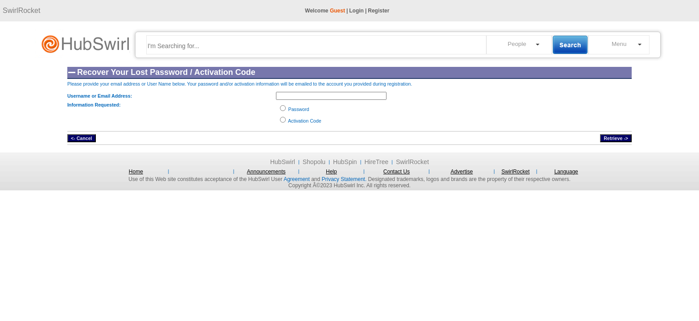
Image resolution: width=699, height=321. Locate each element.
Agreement (297, 179)
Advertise (462, 172)
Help (331, 172)
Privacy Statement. (344, 179)
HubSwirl (282, 161)
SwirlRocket (21, 10)
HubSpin (345, 161)
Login (356, 11)
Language (566, 172)
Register (378, 11)
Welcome (325, 11)
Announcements (266, 172)
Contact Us (396, 172)
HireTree (376, 161)
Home (136, 172)
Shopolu (314, 161)
